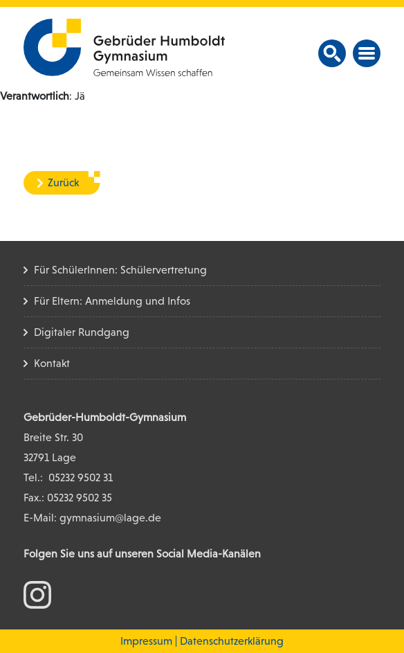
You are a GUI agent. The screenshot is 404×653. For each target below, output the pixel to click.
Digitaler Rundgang (81, 332)
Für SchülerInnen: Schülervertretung (120, 270)
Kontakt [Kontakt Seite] (52, 363)
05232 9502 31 (80, 477)
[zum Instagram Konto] (37, 594)
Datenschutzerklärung (232, 641)
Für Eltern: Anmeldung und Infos (112, 301)
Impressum (146, 641)
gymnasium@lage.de (110, 518)
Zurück (63, 182)
